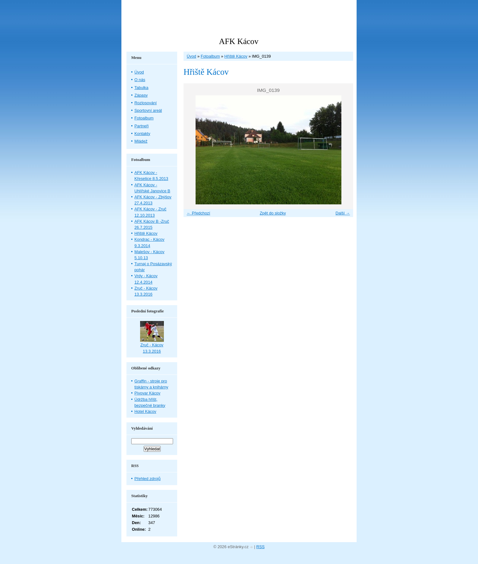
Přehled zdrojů (147, 478)
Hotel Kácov (145, 411)
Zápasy (141, 95)
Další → (342, 213)
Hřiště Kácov (236, 56)
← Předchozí (198, 213)
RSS (260, 546)
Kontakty (142, 133)
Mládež (140, 141)
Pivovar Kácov (147, 393)
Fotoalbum (210, 56)
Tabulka (141, 87)
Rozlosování (145, 102)
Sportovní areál (148, 110)
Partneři (141, 126)
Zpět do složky (273, 213)
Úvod (191, 56)
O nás (139, 79)
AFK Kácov (238, 41)
